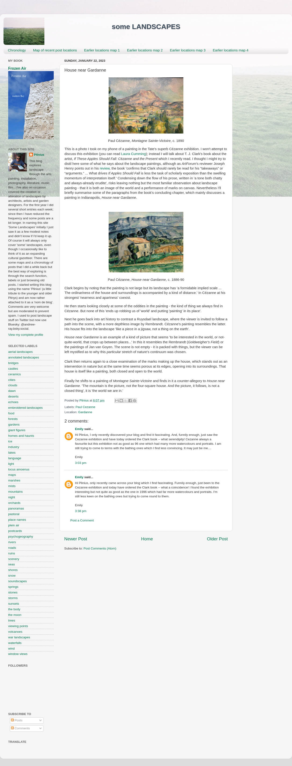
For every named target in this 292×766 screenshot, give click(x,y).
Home (147, 538)
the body (14, 609)
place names (17, 519)
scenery (13, 559)
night (11, 497)
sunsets (13, 603)
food (11, 413)
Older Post (217, 538)
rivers (12, 542)
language (14, 458)
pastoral (13, 514)
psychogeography (20, 536)
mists (12, 486)
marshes (14, 480)
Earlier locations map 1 (102, 50)
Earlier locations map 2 (145, 50)
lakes (12, 452)
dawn (12, 391)
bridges (13, 363)
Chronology (17, 50)
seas (11, 564)
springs (13, 587)
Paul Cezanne (85, 407)
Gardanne (85, 412)
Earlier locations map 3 (188, 50)
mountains (15, 491)
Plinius (39, 154)
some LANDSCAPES (146, 26)
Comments (20, 728)
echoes (13, 402)
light (11, 464)
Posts (17, 720)
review (105, 168)
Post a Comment (82, 520)
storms (13, 598)
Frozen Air (17, 68)
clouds (12, 385)
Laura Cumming (133, 154)
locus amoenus (18, 469)
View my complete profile (25, 334)
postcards (15, 531)
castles (13, 368)
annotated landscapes (23, 357)
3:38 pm (80, 511)
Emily (79, 429)
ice (10, 441)
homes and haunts (21, 435)
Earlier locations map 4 (231, 50)
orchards (14, 503)
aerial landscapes (20, 352)
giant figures (16, 430)
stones (13, 592)
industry (13, 447)
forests (13, 419)
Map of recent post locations (55, 50)
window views (18, 654)
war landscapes (19, 637)
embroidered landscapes (25, 407)
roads (12, 547)
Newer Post (75, 538)
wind (11, 648)
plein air (13, 525)
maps (12, 475)
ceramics (14, 374)
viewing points (18, 626)
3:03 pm (80, 463)
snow (12, 575)
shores (13, 570)
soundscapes (17, 581)
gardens (14, 424)
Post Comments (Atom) (100, 548)
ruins (11, 553)
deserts (13, 396)
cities (11, 380)
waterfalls (14, 643)
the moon (14, 615)
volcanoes (15, 631)
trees (11, 620)
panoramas (16, 508)
